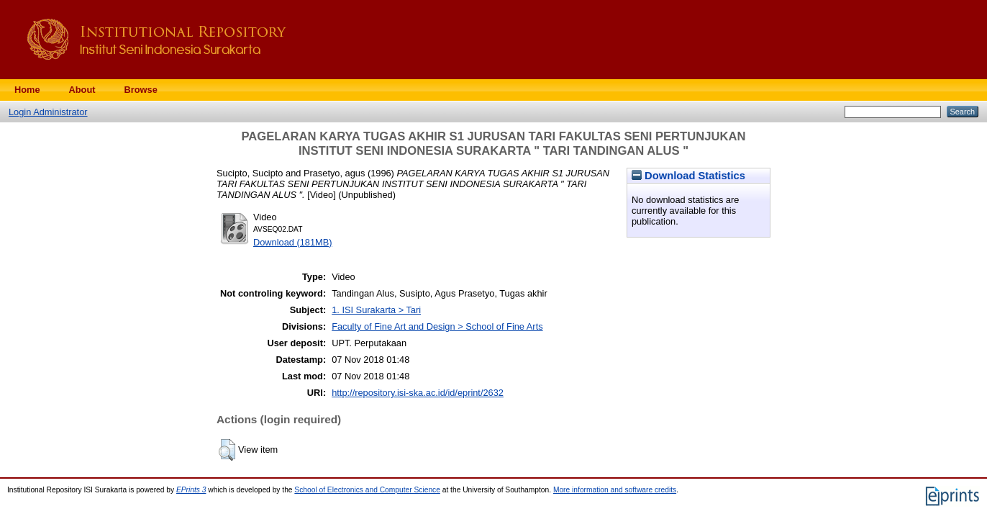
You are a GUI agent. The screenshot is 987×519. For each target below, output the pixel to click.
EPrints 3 (191, 490)
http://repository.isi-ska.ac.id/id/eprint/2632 (418, 392)
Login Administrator (48, 112)
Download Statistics (688, 175)
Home (27, 89)
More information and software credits (614, 490)
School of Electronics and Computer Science (367, 490)
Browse (141, 89)
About (82, 89)
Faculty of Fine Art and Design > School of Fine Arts (437, 326)
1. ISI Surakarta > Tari (376, 309)
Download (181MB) (292, 242)
